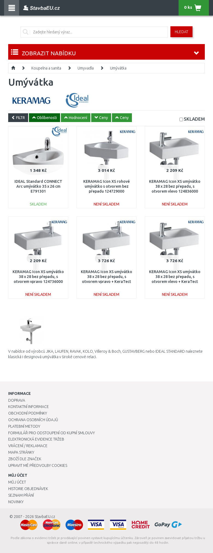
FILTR (18, 117)
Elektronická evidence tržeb (36, 439)
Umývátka (118, 68)
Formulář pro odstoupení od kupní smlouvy (51, 433)
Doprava (16, 400)
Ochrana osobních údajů (33, 420)
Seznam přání (21, 495)
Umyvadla (86, 68)
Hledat (181, 32)
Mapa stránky (21, 452)
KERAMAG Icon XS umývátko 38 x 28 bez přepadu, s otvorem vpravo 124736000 (38, 277)
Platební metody (24, 426)
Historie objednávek (28, 489)
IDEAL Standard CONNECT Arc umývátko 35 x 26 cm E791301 (38, 186)
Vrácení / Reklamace (28, 446)
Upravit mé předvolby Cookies (37, 465)
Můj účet (17, 482)
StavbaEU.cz (45, 516)
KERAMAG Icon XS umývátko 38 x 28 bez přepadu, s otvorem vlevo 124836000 (174, 186)
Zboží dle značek (24, 459)
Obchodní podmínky (27, 413)
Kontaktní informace (28, 406)
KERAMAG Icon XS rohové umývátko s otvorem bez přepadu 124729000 (106, 186)
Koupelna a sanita (46, 68)
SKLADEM (194, 118)
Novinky (15, 502)
